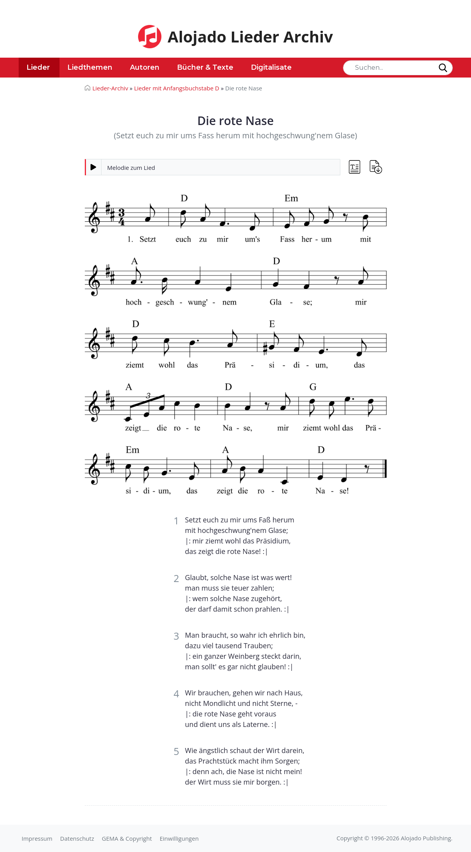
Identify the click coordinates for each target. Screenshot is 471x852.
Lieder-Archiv (110, 88)
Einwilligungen (178, 838)
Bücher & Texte (205, 67)
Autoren (144, 67)
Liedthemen (89, 67)
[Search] (398, 67)
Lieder (38, 67)
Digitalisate (271, 67)
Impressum (37, 838)
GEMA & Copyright (127, 838)
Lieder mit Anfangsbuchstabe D (176, 88)
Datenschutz (77, 838)
